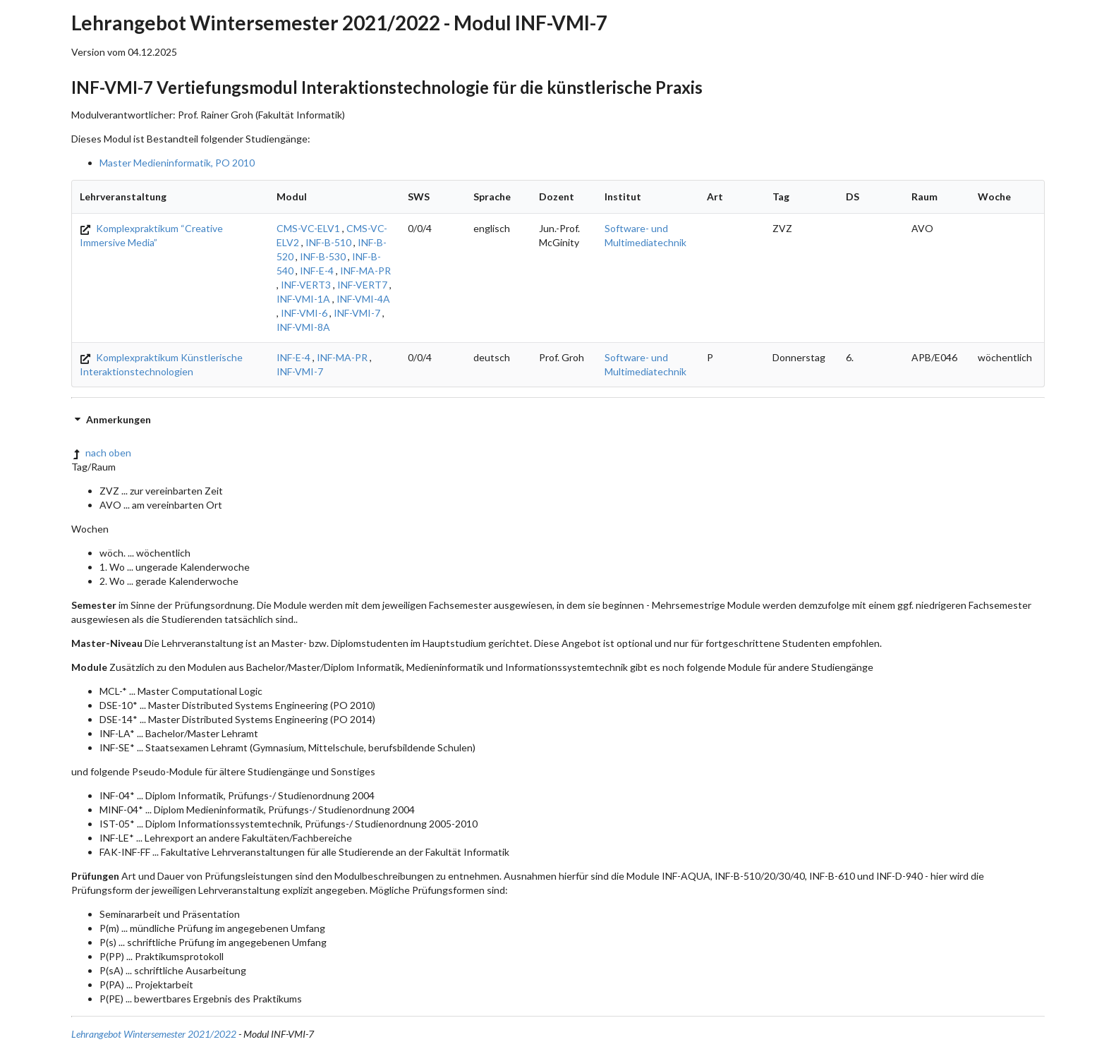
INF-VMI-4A (363, 299)
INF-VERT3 (306, 285)
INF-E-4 (317, 271)
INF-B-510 (328, 242)
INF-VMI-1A (303, 299)
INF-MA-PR (365, 271)
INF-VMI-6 (304, 313)
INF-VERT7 (362, 285)
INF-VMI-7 (357, 313)
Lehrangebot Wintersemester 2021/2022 (153, 1034)
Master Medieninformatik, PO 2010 (177, 163)
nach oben (101, 453)
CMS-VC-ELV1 (308, 228)
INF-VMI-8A (303, 327)
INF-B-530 (323, 256)
